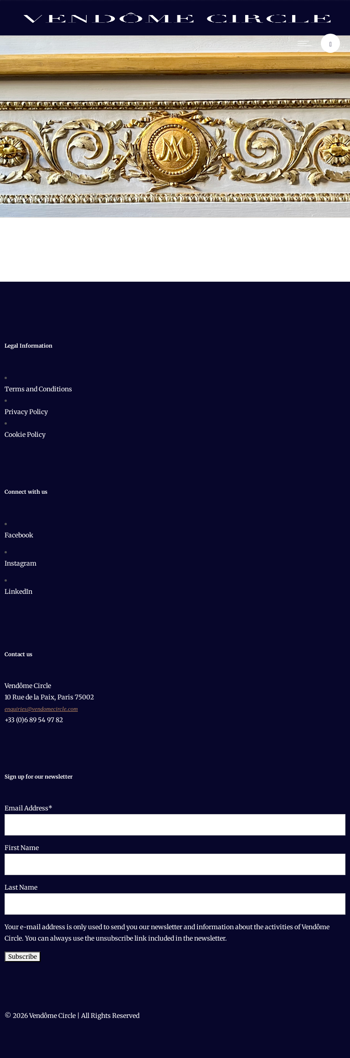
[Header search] (330, 44)
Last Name (21, 887)
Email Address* (28, 808)
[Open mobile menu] (307, 43)
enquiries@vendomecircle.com (41, 708)
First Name (22, 848)
